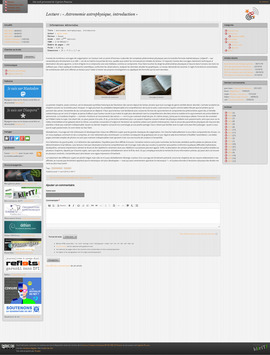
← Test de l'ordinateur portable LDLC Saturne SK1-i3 (70, 177)
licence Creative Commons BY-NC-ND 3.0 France (102, 345)
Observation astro (15, 4)
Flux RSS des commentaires (58, 266)
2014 (230, 133)
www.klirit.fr (29, 201)
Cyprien (143, 345)
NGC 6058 (8, 31)
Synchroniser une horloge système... (239, 64)
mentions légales (30, 348)
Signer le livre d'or (15, 74)
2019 (230, 118)
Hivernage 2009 (238, 36)
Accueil (11, 1)
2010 (230, 141)
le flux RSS (14, 153)
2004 (230, 158)
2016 (230, 127)
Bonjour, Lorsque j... (238, 94)
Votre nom (50, 190)
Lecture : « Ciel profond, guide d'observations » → (197, 177)
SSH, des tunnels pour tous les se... (238, 66)
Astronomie (57, 168)
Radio (230, 50)
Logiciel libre (237, 44)
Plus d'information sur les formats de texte (197, 234)
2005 (230, 155)
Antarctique (233, 33)
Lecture (67, 168)
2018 (230, 121)
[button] (49, 206)
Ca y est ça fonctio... (237, 99)
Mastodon (19, 103)
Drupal (37, 351)
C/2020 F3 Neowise (12, 39)
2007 (230, 150)
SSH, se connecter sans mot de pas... (239, 72)
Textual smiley (61, 247)
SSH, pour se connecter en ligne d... (238, 75)
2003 (230, 161)
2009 (230, 144)
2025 (230, 113)
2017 (230, 124)
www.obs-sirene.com (31, 218)
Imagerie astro (14, 7)
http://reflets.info (19, 275)
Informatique (233, 42)
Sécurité (235, 47)
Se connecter (264, 2)
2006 (230, 152)
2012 (230, 138)
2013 (230, 135)
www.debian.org (28, 235)
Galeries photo (14, 10)
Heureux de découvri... (243, 88)
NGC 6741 (8, 33)
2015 (230, 130)
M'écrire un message (17, 71)
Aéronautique (233, 30)
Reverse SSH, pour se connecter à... (238, 69)
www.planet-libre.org (24, 253)
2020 (230, 115)
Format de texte (55, 237)
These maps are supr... (240, 97)
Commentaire (53, 200)
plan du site (48, 348)
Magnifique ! (235, 91)
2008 (230, 147)
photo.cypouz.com (29, 183)
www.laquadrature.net (30, 317)
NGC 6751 (8, 36)
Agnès (62, 33)
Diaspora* (19, 124)
